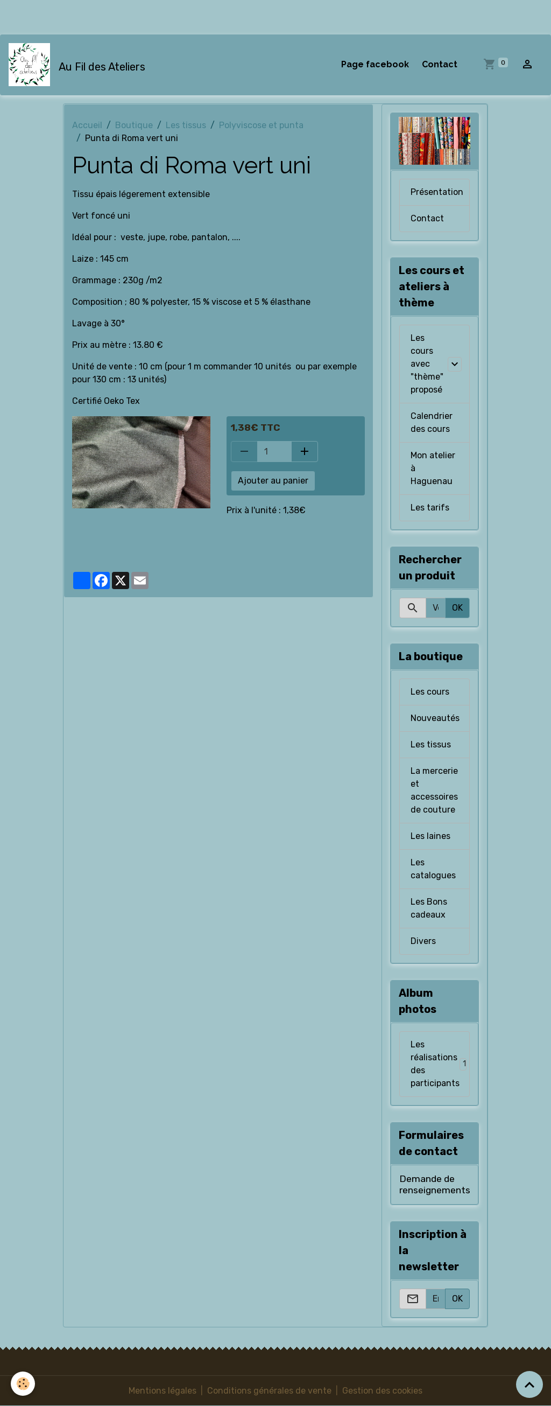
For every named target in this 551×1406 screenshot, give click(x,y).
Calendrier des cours (432, 422)
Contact (439, 64)
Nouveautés (435, 718)
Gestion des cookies (382, 1391)
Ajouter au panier (273, 480)
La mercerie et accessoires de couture (434, 790)
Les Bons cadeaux (429, 908)
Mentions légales (162, 1391)
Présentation (437, 192)
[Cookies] (23, 1384)
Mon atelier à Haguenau (433, 468)
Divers (423, 941)
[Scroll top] (529, 1384)
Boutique (134, 125)
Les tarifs (430, 507)
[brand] (79, 64)
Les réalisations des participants (440, 1063)
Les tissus (186, 125)
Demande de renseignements (434, 1184)
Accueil (87, 125)
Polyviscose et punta (261, 125)
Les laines (430, 836)
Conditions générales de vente (269, 1391)
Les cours (430, 692)
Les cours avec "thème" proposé (427, 364)
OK (457, 608)
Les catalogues (433, 868)
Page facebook (375, 64)
